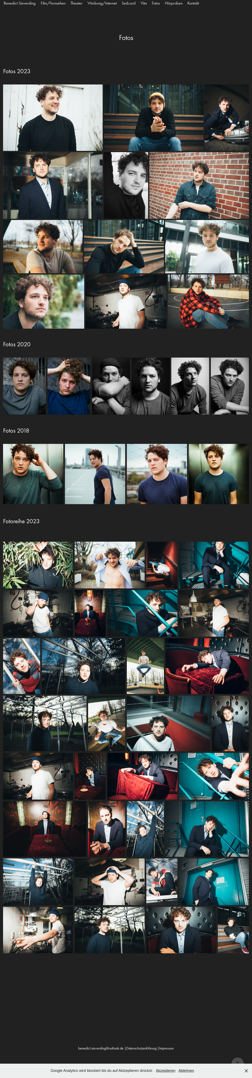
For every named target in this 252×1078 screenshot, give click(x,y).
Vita (144, 3)
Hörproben (174, 3)
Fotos (156, 3)
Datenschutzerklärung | (142, 1048)
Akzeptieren (165, 1071)
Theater (76, 3)
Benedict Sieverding (20, 3)
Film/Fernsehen (53, 3)
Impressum (166, 1048)
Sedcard (129, 3)
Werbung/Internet (102, 3)
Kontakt (193, 3)
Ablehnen (186, 1071)
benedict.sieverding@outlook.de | (102, 1048)
